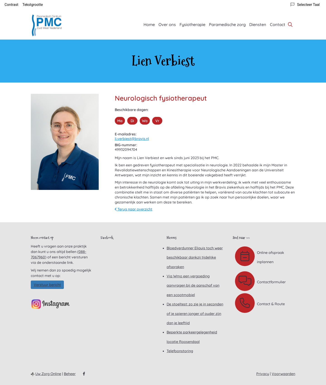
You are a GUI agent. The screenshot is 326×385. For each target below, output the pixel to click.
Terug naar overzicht (133, 209)
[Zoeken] (290, 24)
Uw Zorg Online (48, 373)
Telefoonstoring (180, 351)
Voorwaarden (283, 373)
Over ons (167, 24)
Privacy (262, 373)
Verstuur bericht (47, 284)
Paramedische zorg (227, 24)
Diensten (257, 24)
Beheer (70, 373)
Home (149, 24)
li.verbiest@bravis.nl (132, 138)
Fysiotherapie (192, 24)
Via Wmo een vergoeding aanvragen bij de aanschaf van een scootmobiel (193, 285)
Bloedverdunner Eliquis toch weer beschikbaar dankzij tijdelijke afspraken (195, 257)
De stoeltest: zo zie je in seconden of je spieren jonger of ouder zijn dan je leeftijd (195, 313)
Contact (277, 24)
